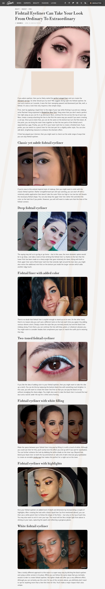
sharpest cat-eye (24, 101)
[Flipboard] (73, 3)
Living (53, 3)
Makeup (24, 9)
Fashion (45, 3)
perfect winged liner (61, 98)
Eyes (30, 9)
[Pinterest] (69, 3)
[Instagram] (77, 3)
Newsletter (95, 3)
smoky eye (37, 457)
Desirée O (20, 23)
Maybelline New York (49, 112)
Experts (27, 3)
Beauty (36, 3)
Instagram (86, 66)
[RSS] (85, 3)
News (19, 3)
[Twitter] (81, 3)
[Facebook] (65, 3)
